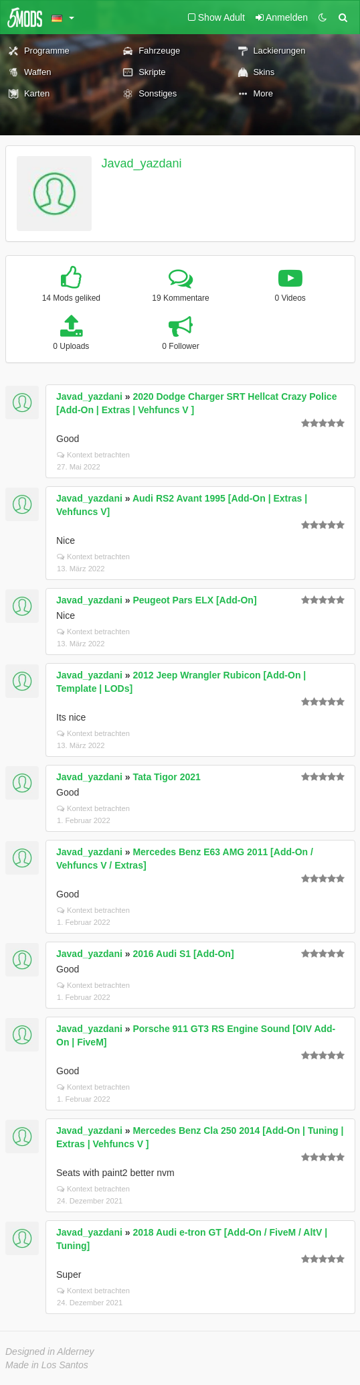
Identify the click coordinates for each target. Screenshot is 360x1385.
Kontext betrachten (93, 455)
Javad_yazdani (142, 163)
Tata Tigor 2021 (166, 777)
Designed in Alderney (49, 1351)
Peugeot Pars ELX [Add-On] (194, 600)
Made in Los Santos (46, 1365)
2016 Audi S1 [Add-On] (183, 953)
